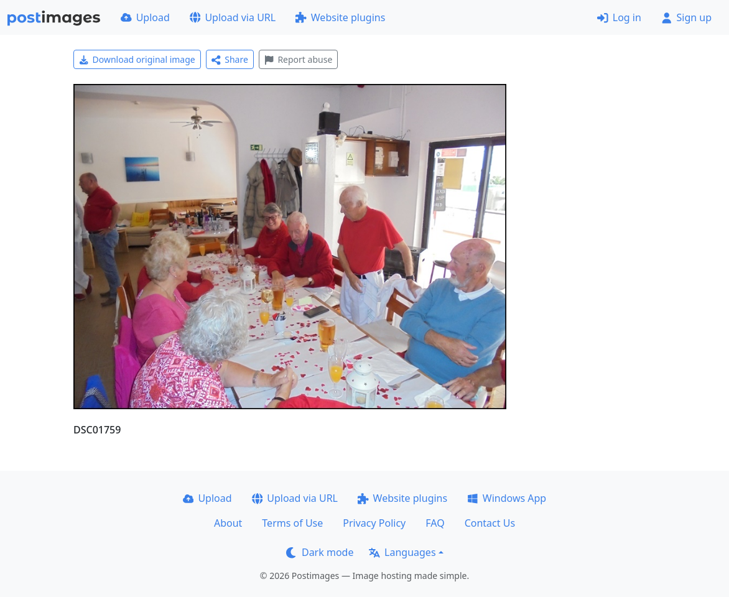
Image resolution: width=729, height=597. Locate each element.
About (228, 523)
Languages (402, 552)
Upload (145, 17)
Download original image (137, 59)
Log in (619, 17)
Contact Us (490, 523)
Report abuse (298, 59)
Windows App (506, 498)
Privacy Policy (374, 523)
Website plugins (340, 17)
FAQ (434, 523)
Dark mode (319, 552)
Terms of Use (292, 523)
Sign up (686, 17)
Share (229, 59)
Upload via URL (233, 17)
